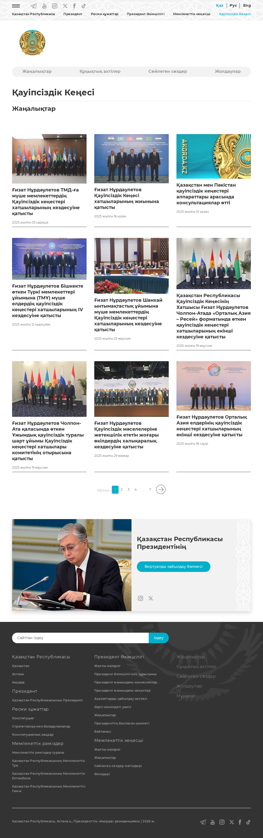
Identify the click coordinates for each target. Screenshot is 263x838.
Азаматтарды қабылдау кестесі (120, 699)
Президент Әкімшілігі (146, 14)
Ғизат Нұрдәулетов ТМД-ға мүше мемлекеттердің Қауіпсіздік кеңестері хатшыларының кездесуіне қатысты (46, 201)
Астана (18, 674)
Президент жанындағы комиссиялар (125, 682)
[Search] (86, 638)
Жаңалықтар (37, 71)
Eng (247, 5)
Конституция (23, 718)
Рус (233, 5)
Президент (72, 14)
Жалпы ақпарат (107, 666)
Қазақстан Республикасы (33, 14)
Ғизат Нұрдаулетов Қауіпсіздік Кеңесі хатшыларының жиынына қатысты (126, 198)
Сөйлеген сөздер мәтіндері (118, 766)
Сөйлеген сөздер (167, 71)
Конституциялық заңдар (32, 734)
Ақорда (18, 682)
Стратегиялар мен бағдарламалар (41, 726)
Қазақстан (20, 666)
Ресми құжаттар (104, 14)
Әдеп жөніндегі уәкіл (112, 707)
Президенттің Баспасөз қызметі (121, 723)
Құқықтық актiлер (100, 71)
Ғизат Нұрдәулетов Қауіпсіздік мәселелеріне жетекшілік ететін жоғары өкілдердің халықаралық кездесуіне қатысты (127, 435)
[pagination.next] (161, 489)
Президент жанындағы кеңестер (122, 690)
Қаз (219, 5)
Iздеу (159, 637)
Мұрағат (185, 695)
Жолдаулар (228, 71)
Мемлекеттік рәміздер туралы (38, 752)
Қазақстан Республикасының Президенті (47, 700)
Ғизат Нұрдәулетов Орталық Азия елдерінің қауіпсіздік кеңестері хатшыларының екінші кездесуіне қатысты (212, 426)
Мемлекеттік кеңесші (192, 14)
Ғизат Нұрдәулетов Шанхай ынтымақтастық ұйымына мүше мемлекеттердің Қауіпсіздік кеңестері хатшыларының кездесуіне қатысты (129, 314)
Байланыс (102, 731)
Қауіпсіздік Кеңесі (235, 14)
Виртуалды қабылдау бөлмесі (174, 566)
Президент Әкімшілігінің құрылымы (125, 674)
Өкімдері (102, 774)
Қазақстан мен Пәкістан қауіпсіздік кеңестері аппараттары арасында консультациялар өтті (207, 194)
